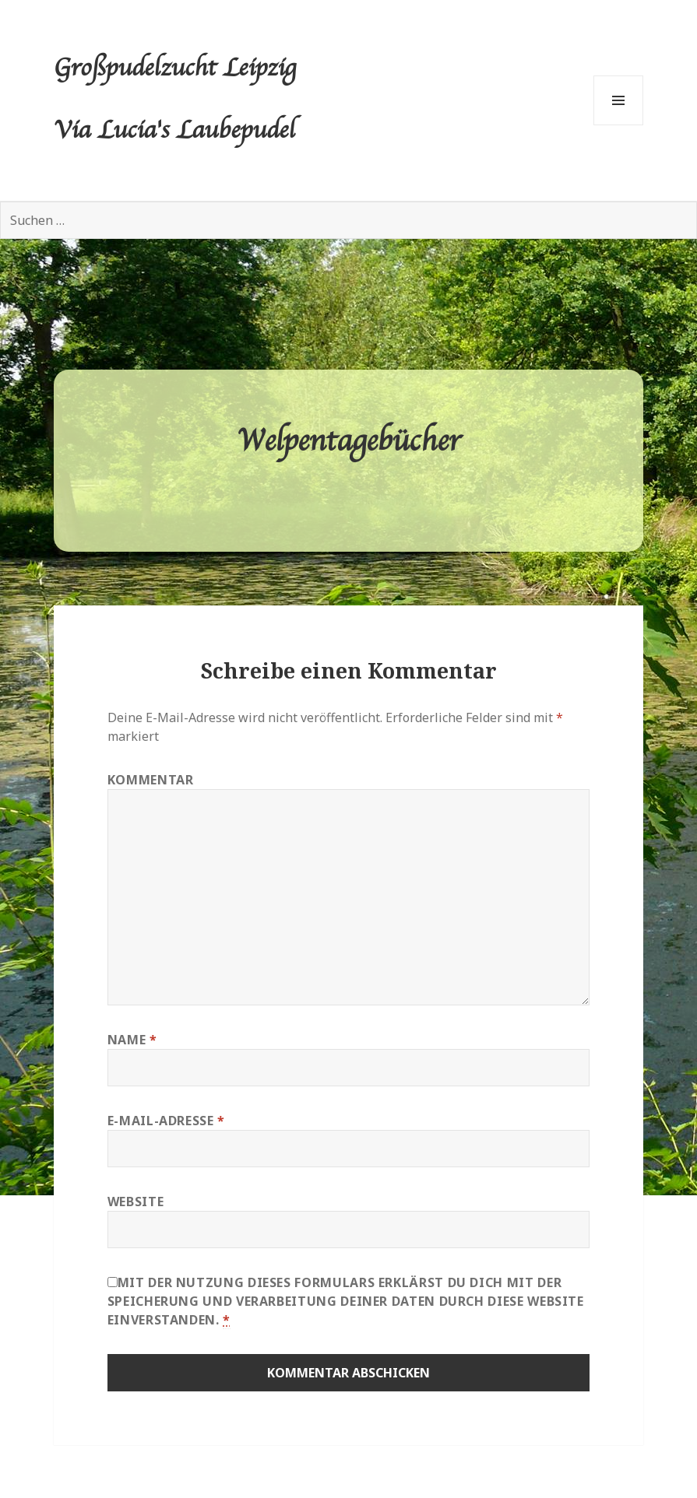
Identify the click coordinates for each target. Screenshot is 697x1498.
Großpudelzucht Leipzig (175, 69)
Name (132, 1039)
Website (135, 1201)
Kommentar (150, 779)
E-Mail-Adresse (166, 1120)
